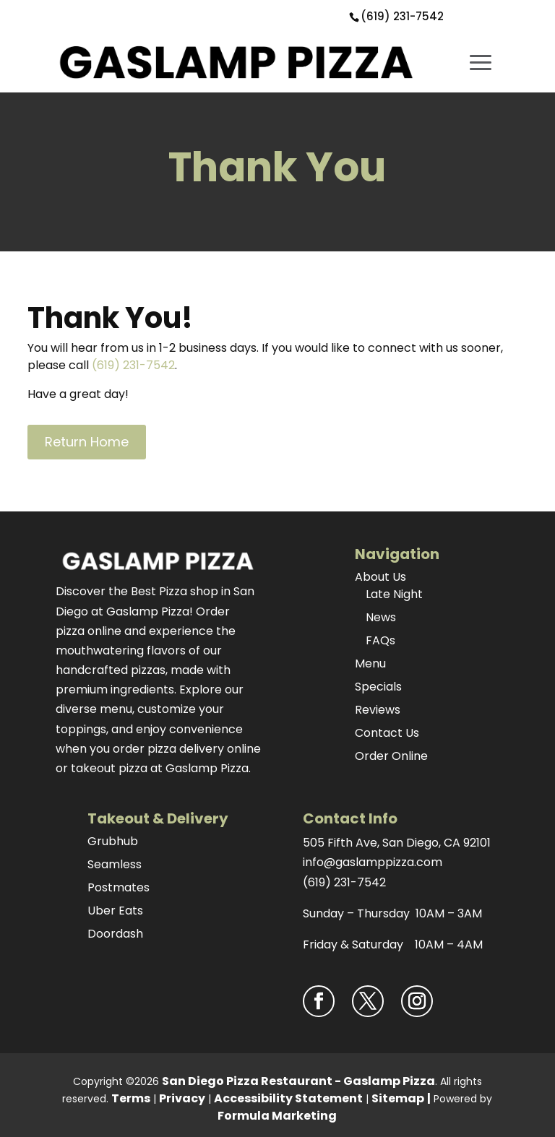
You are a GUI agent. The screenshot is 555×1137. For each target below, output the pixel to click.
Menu (370, 663)
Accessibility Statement (288, 1098)
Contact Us (387, 733)
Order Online (391, 756)
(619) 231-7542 (402, 16)
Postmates (118, 887)
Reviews (377, 709)
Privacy (182, 1098)
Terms (130, 1098)
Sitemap (397, 1098)
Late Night (394, 594)
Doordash (115, 933)
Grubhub (112, 841)
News (381, 617)
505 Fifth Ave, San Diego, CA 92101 (397, 842)
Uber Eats (115, 910)
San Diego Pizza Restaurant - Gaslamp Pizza (298, 1081)
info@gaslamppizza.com (372, 862)
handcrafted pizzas (110, 670)
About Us (380, 576)
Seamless (114, 864)
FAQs (380, 640)
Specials (378, 686)
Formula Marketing (277, 1115)
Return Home (87, 442)
